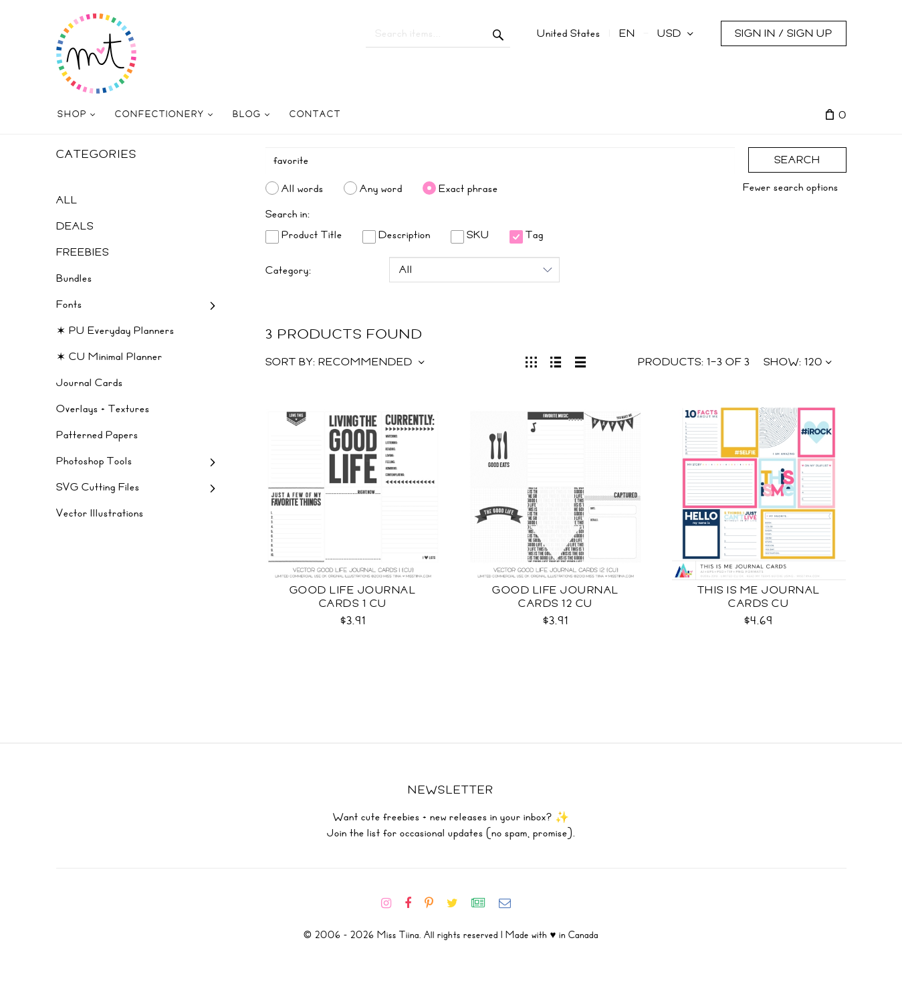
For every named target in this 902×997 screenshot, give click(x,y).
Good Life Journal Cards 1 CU (353, 597)
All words (302, 188)
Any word (381, 188)
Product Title (303, 235)
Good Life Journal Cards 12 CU (555, 597)
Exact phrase (468, 188)
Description (396, 235)
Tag (527, 235)
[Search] (500, 160)
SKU (470, 235)
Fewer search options (790, 187)
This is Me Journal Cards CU (758, 597)
